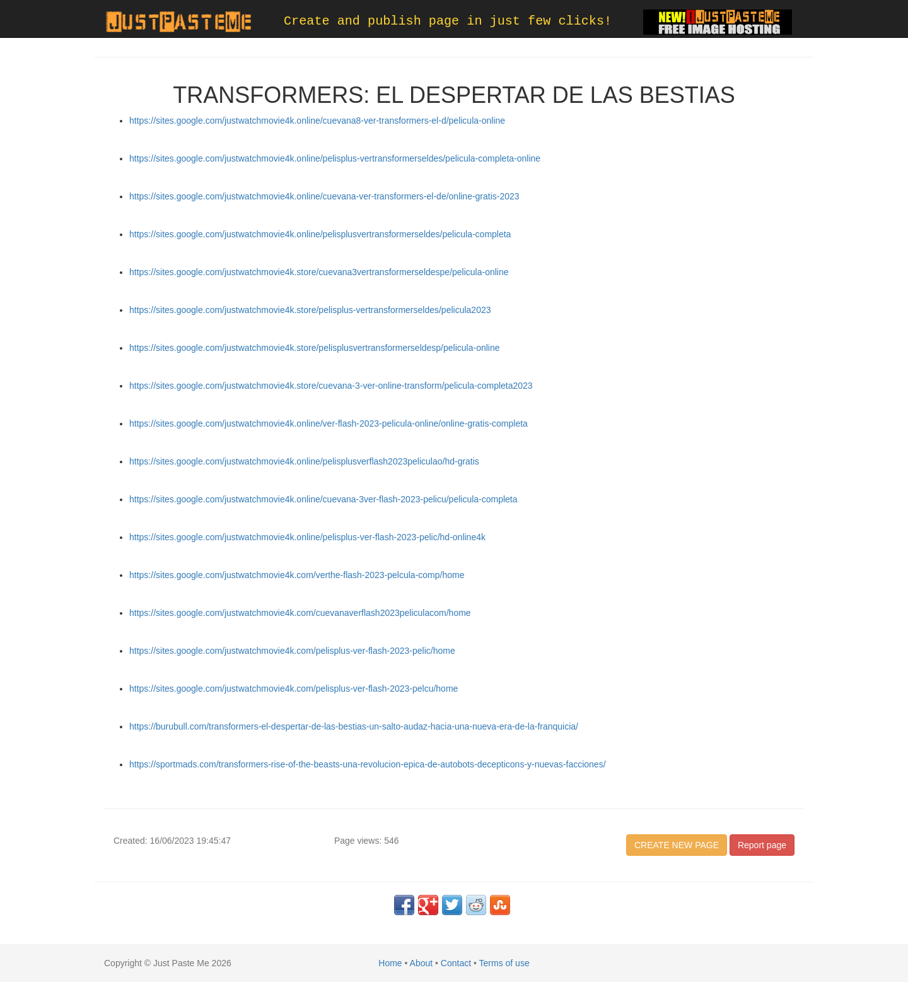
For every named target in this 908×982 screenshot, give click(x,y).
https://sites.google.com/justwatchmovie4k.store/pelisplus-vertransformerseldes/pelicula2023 (310, 310)
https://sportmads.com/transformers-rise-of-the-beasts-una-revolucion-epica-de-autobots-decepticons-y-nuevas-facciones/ (367, 764)
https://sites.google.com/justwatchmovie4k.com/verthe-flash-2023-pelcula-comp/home (296, 575)
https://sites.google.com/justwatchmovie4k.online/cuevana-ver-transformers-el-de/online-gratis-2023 (324, 196)
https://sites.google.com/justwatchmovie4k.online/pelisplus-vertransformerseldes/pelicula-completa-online (334, 158)
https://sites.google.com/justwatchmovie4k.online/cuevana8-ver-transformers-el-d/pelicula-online (317, 120)
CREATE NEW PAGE (676, 845)
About (421, 963)
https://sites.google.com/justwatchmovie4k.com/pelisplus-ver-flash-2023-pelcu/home (293, 688)
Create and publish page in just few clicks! (448, 21)
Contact (456, 963)
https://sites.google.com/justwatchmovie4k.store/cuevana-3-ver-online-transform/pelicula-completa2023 (331, 386)
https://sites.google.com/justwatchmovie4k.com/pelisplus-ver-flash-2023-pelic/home (292, 651)
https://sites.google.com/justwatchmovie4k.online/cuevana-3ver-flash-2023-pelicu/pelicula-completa (323, 499)
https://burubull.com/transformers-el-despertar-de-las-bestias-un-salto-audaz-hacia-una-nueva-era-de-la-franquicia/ (353, 726)
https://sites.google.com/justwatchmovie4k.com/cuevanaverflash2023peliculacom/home (300, 613)
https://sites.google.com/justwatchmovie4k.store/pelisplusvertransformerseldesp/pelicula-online (314, 348)
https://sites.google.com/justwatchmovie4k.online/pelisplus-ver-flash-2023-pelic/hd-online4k (307, 537)
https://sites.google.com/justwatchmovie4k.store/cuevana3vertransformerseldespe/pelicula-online (319, 272)
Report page (762, 845)
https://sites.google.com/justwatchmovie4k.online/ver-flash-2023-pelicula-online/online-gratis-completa (328, 423)
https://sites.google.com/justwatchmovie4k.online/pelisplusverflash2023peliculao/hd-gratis (304, 461)
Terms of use (504, 963)
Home (390, 963)
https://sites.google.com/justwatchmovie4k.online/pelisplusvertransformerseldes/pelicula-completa (320, 234)
